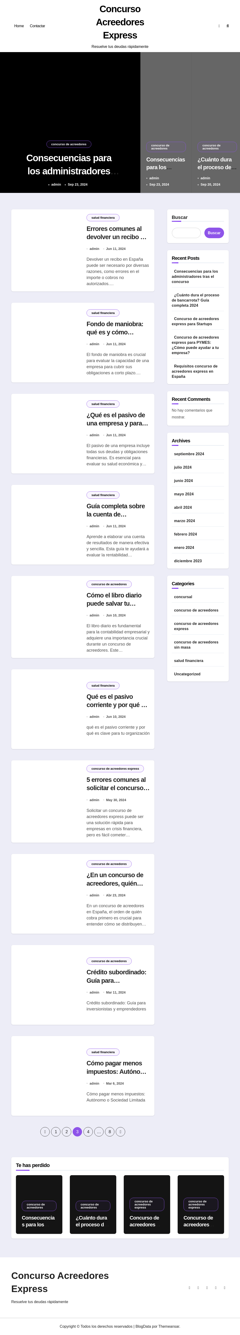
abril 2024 (183, 507)
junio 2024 (183, 481)
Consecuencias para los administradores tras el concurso (68, 171)
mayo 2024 (184, 494)
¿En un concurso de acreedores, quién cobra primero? (114, 883)
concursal (183, 597)
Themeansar (168, 1326)
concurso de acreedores (68, 144)
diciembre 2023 (188, 561)
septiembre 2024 (189, 454)
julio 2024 (183, 467)
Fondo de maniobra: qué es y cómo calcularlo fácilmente (115, 332)
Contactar (37, 26)
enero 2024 (184, 548)
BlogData (143, 1326)
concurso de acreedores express (115, 768)
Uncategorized (187, 674)
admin (56, 184)
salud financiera (103, 217)
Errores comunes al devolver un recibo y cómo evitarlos (114, 237)
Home (19, 26)
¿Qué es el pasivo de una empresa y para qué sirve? (115, 423)
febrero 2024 (185, 534)
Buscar (180, 217)
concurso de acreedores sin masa (196, 644)
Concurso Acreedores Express (120, 22)
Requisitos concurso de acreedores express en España (195, 371)
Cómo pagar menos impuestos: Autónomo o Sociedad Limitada (117, 1071)
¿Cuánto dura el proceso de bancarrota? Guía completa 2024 (195, 300)
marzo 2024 (184, 521)
